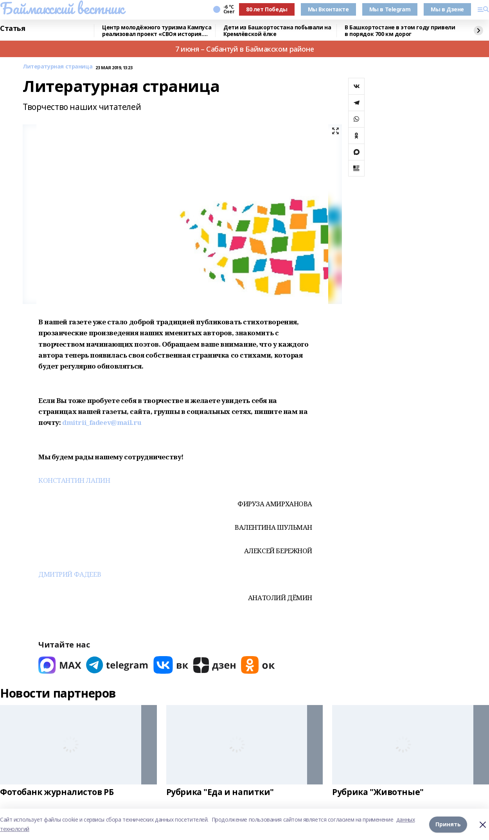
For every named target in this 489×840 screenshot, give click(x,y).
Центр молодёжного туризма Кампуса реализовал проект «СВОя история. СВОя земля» (156, 30)
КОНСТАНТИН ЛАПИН (74, 480)
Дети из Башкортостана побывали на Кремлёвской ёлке (277, 30)
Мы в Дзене (447, 9)
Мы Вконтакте (328, 9)
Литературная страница (57, 66)
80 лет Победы (267, 9)
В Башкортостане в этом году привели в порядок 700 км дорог (400, 30)
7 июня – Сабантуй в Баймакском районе (244, 49)
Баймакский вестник (62, 8)
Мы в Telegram (390, 9)
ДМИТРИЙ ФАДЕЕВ (69, 574)
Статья (12, 28)
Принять (448, 824)
